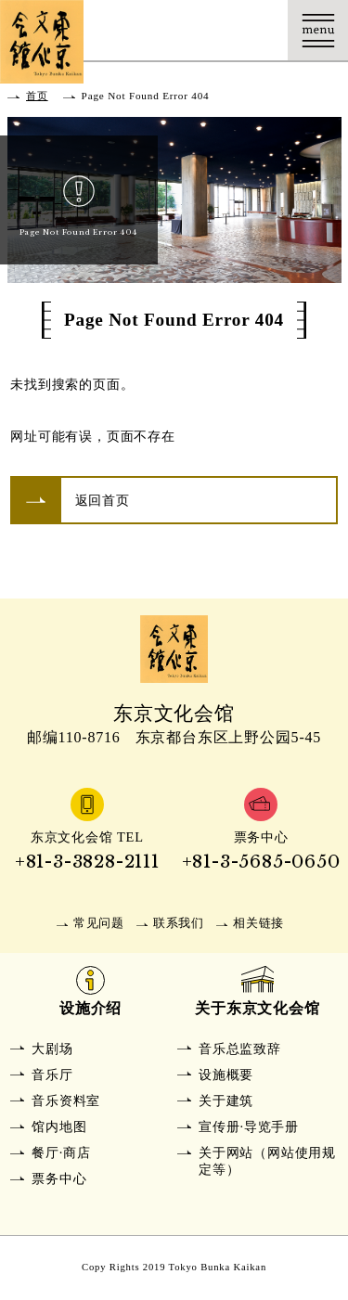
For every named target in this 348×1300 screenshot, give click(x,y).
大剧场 (52, 1048)
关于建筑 (226, 1100)
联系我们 (178, 923)
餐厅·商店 (61, 1152)
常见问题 (98, 923)
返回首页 (102, 500)
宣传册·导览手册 (249, 1126)
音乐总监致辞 (240, 1048)
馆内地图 (59, 1126)
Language (257, 30)
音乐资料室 (66, 1100)
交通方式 (137, 30)
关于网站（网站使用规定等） (267, 1160)
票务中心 (59, 1178)
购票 (197, 30)
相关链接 (258, 923)
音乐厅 (52, 1074)
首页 (37, 95)
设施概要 (226, 1074)
